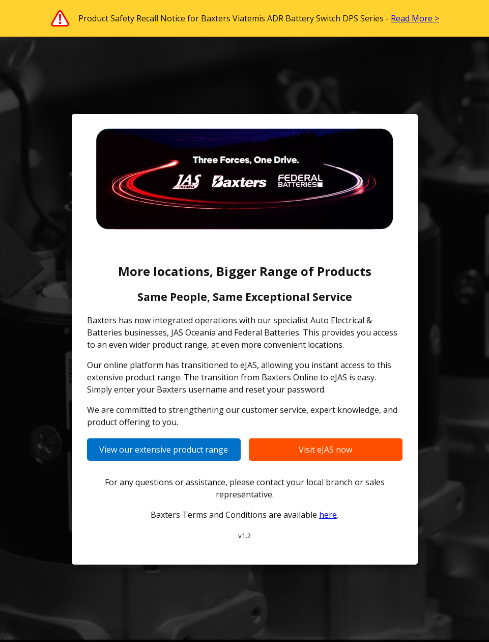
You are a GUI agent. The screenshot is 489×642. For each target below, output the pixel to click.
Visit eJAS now (325, 449)
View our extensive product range (163, 449)
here (328, 514)
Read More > (415, 18)
